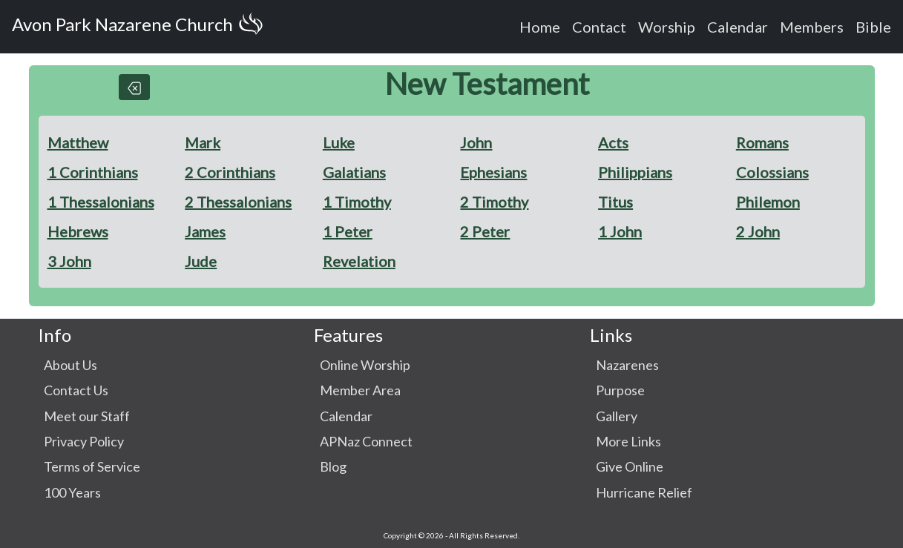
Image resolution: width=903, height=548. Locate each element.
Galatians (354, 172)
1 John (620, 231)
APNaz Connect (366, 441)
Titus (615, 202)
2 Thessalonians (238, 202)
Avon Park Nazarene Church (140, 27)
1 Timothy (357, 202)
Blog (333, 466)
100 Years (72, 492)
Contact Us (76, 390)
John (476, 142)
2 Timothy (494, 202)
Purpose (620, 390)
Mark (202, 142)
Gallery (616, 416)
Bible (873, 27)
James (205, 231)
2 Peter (485, 231)
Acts (613, 142)
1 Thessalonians (100, 202)
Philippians (635, 172)
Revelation (359, 261)
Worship (666, 27)
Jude (201, 261)
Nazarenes (627, 365)
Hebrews (77, 231)
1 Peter (347, 231)
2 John (758, 231)
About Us (70, 365)
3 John (69, 261)
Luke (339, 142)
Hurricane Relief (644, 492)
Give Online (629, 466)
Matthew (77, 142)
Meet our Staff (87, 416)
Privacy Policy (84, 441)
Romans (762, 142)
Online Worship (365, 365)
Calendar (737, 27)
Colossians (772, 172)
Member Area (360, 390)
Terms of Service (92, 466)
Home (539, 27)
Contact (599, 27)
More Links (628, 441)
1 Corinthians (92, 172)
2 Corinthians (230, 172)
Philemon (768, 202)
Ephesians (493, 172)
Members (812, 27)
